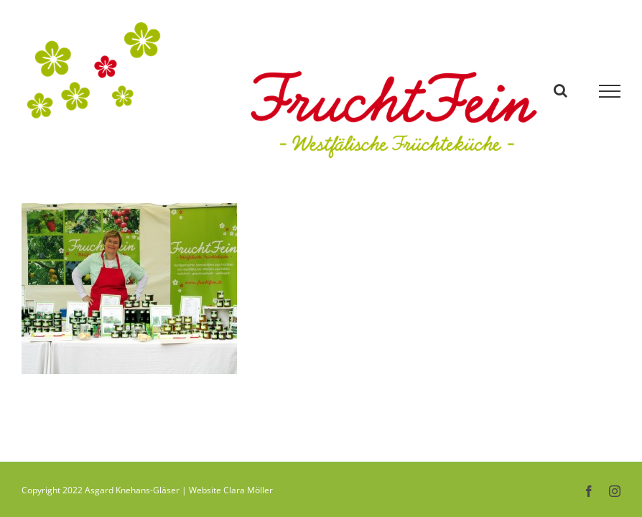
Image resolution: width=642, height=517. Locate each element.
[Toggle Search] (560, 90)
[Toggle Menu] (610, 91)
